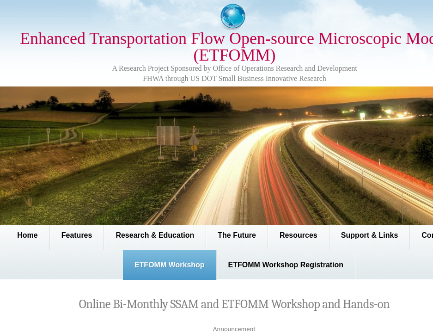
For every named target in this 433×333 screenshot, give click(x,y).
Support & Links (369, 235)
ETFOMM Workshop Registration (285, 265)
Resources (298, 235)
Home (27, 235)
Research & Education (155, 235)
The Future (237, 235)
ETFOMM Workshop (169, 265)
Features (76, 235)
